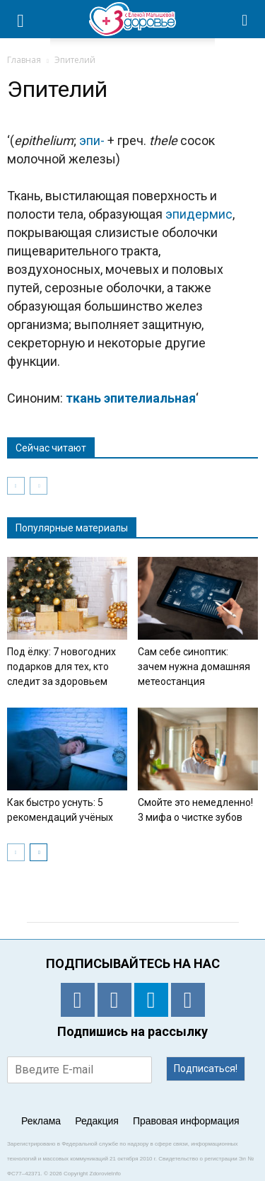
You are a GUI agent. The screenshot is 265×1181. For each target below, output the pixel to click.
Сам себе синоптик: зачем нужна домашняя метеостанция (194, 666)
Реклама (41, 1121)
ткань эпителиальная (131, 398)
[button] (245, 19)
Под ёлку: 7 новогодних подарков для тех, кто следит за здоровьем (61, 666)
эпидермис (198, 214)
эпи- (92, 140)
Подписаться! (205, 1068)
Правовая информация (186, 1121)
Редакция (97, 1121)
